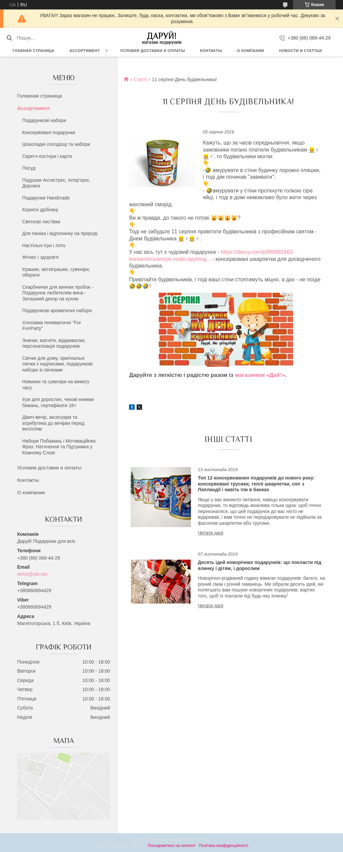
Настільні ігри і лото (43, 245)
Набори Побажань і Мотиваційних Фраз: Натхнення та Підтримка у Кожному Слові (59, 446)
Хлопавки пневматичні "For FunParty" (51, 325)
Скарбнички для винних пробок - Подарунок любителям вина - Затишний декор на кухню (57, 292)
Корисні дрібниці (40, 209)
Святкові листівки (41, 221)
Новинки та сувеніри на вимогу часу (55, 384)
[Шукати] (9, 38)
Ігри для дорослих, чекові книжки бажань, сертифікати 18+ (58, 402)
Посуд (29, 168)
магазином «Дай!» (260, 375)
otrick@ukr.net (32, 574)
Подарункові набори (44, 120)
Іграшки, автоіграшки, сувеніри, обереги (56, 272)
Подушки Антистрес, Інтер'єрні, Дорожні (56, 183)
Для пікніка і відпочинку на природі (59, 233)
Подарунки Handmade (46, 198)
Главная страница (34, 51)
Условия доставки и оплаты (152, 51)
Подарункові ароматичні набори (57, 310)
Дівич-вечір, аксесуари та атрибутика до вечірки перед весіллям (53, 423)
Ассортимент (85, 51)
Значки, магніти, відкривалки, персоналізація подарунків (54, 343)
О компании (250, 51)
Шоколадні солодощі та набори (56, 144)
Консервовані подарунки (48, 132)
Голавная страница (39, 96)
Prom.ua (202, 839)
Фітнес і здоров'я (40, 257)
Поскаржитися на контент (171, 845)
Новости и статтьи (300, 51)
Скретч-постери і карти (47, 156)
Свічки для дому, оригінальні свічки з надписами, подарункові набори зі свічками (57, 364)
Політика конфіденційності (223, 845)
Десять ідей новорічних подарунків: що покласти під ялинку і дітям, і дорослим (259, 565)
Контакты (211, 51)
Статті (140, 79)
